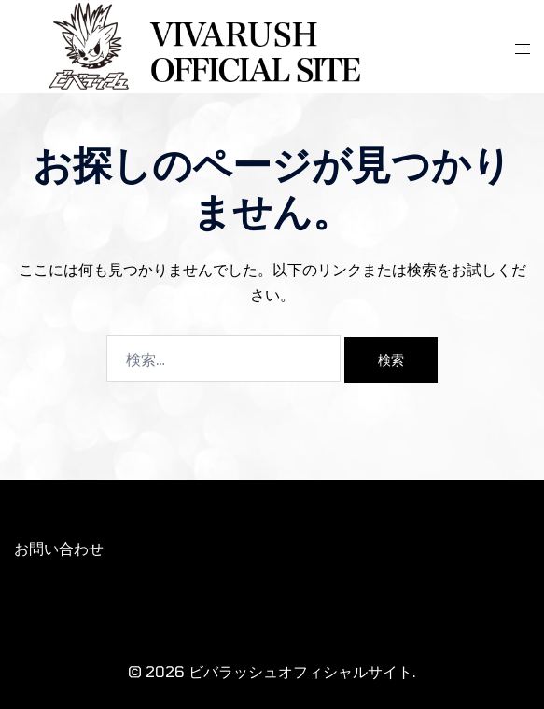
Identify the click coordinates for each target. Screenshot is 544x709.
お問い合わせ (59, 548)
